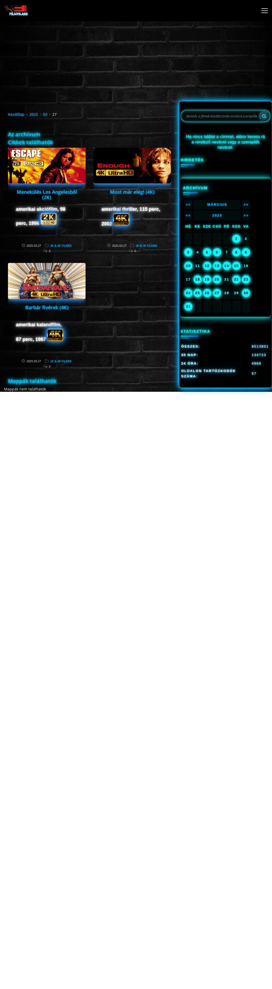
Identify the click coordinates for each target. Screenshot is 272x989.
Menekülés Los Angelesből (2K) (47, 194)
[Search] (264, 116)
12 (207, 266)
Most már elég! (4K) (132, 192)
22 (236, 279)
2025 (33, 114)
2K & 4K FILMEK (61, 246)
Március (217, 205)
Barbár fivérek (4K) (47, 307)
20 (217, 279)
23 (246, 279)
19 (207, 279)
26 (207, 293)
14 (226, 266)
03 (45, 114)
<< (188, 205)
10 (188, 266)
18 (197, 279)
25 (197, 293)
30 (246, 293)
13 (217, 266)
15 (236, 266)
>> (246, 205)
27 (217, 293)
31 (188, 306)
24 (188, 293)
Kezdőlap (16, 114)
